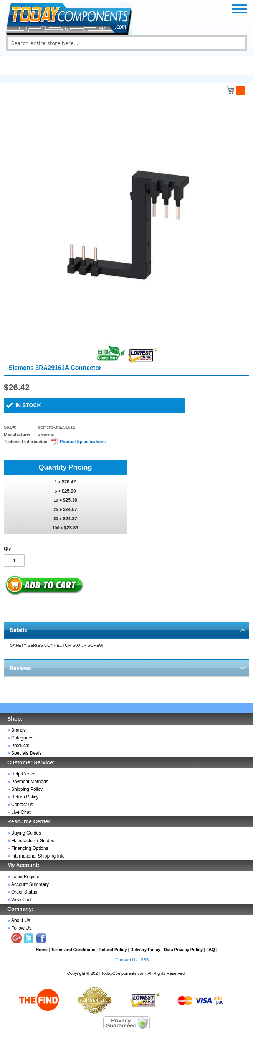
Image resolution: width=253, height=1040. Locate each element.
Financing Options (29, 848)
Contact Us (126, 960)
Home (42, 949)
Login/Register (26, 876)
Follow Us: (22, 928)
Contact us (22, 804)
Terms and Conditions (73, 949)
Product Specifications (83, 441)
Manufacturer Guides (32, 840)
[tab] (126, 630)
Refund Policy (113, 949)
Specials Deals (26, 753)
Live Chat (21, 812)
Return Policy (24, 797)
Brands (18, 730)
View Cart (21, 899)
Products (20, 745)
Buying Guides (26, 833)
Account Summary (30, 884)
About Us (20, 920)
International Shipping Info (37, 856)
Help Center (23, 774)
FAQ (210, 949)
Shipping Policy (27, 789)
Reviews (20, 668)
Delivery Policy (145, 949)
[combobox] (126, 43)
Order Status (24, 892)
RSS (144, 960)
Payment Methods (29, 781)
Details (18, 630)
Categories (22, 738)
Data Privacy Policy (183, 949)
